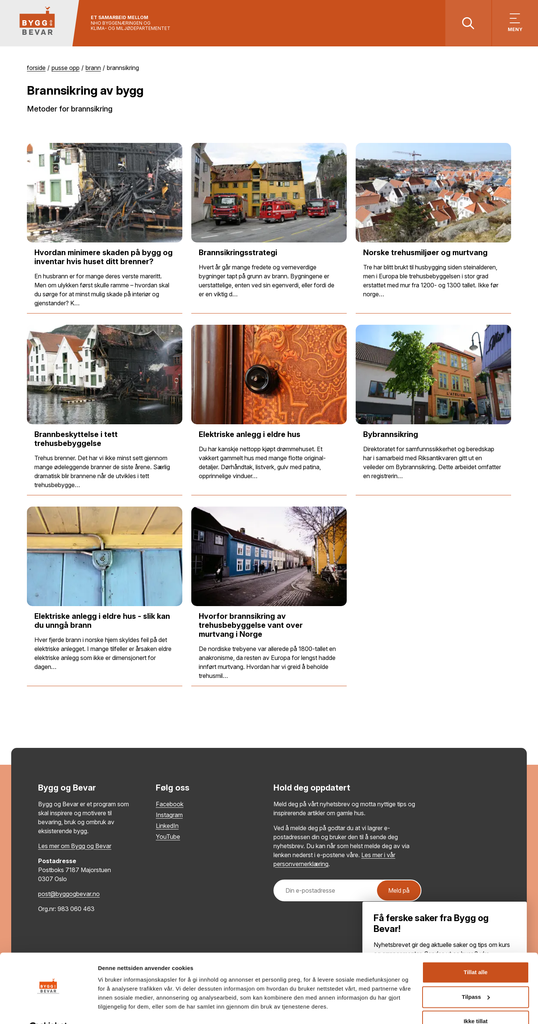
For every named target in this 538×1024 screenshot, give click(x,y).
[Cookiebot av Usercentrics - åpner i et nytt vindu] (48, 1009)
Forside (36, 68)
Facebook (169, 804)
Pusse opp (66, 68)
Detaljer (108, 1009)
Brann (93, 68)
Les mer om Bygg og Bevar (74, 846)
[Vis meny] (514, 23)
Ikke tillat (476, 1003)
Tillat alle (476, 954)
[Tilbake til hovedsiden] (40, 23)
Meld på (398, 891)
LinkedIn (167, 826)
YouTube (168, 837)
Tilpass (476, 978)
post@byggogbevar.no (69, 894)
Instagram (169, 815)
